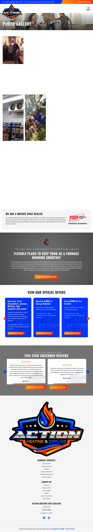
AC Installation (46, 463)
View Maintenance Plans (46, 277)
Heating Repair (46, 477)
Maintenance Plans (46, 496)
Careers (46, 493)
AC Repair (46, 469)
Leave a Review (58, 387)
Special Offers (46, 488)
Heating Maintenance (46, 474)
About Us (46, 485)
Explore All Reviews (36, 387)
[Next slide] (88, 318)
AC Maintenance (46, 466)
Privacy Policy (69, 529)
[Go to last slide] (5, 318)
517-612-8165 (83, 2)
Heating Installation (46, 472)
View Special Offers (16, 333)
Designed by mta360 (57, 529)
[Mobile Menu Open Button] (88, 8)
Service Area (46, 498)
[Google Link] (49, 518)
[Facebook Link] (44, 518)
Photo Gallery (46, 490)
